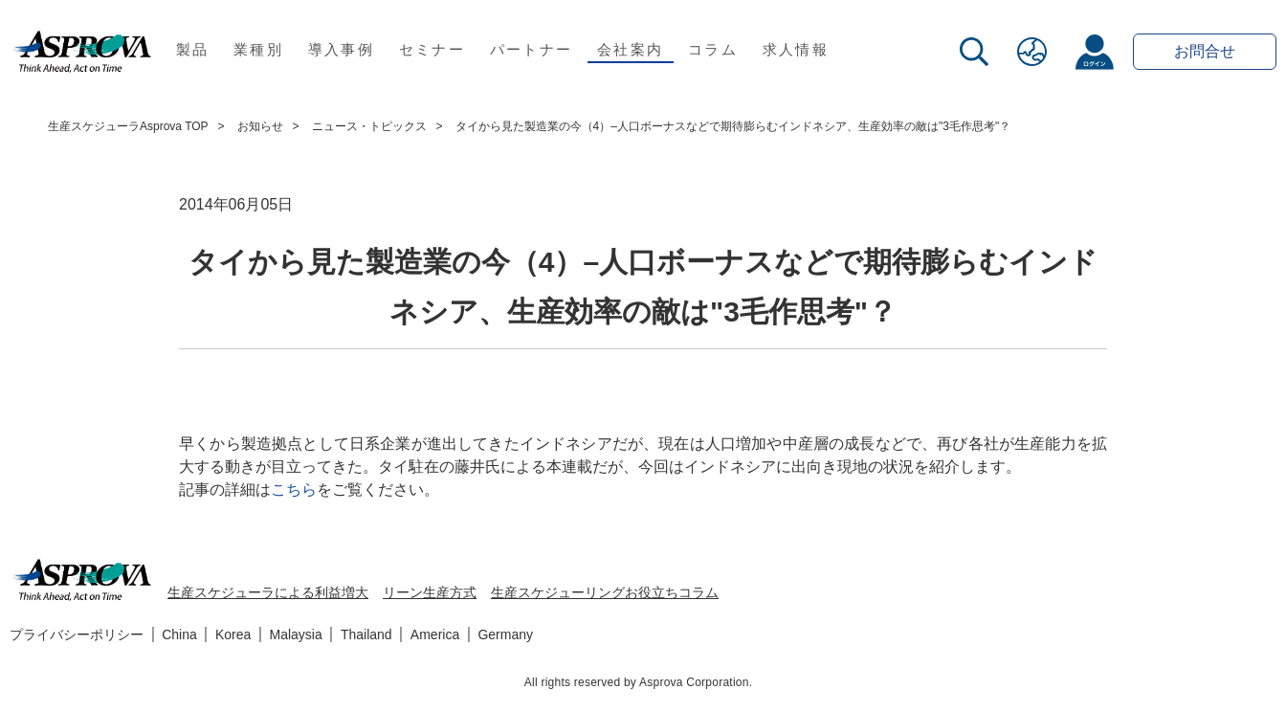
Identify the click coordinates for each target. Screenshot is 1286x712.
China (179, 634)
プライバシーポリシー (77, 634)
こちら (294, 489)
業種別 (258, 49)
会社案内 (630, 49)
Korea (233, 634)
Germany (505, 634)
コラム (713, 49)
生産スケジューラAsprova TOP (128, 126)
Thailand (366, 634)
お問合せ (1204, 51)
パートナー (531, 49)
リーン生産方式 (430, 592)
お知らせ (260, 126)
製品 (193, 49)
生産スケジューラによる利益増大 (267, 592)
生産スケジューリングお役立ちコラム (605, 592)
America (434, 634)
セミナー (432, 49)
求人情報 (796, 49)
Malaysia (296, 634)
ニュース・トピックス (369, 126)
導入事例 (341, 49)
